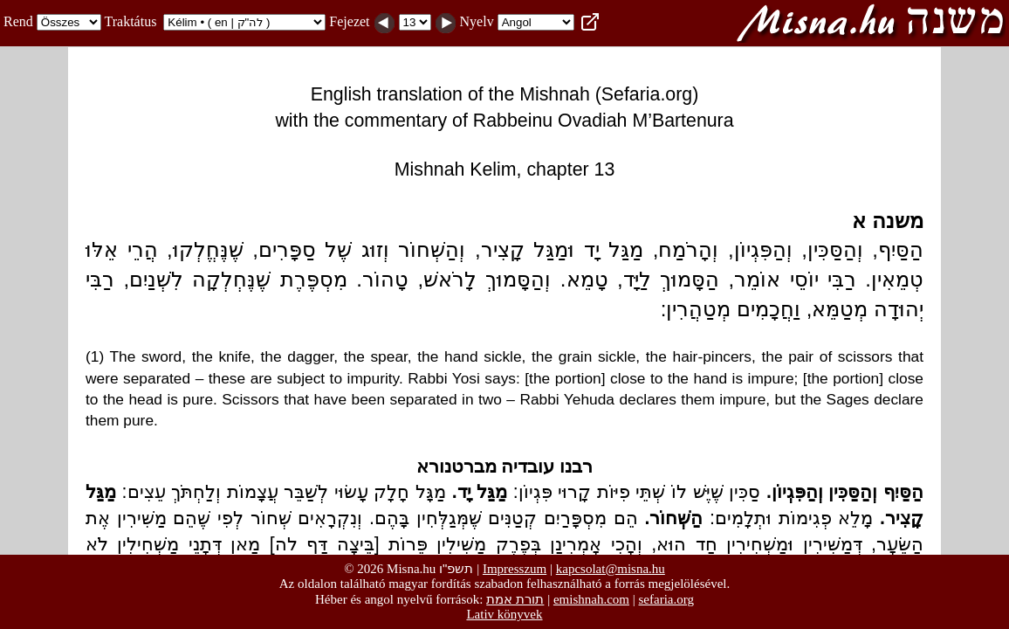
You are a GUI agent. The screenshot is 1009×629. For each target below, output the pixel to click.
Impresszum (514, 569)
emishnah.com (591, 599)
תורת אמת (515, 598)
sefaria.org (666, 599)
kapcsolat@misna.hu (610, 569)
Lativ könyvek (504, 614)
